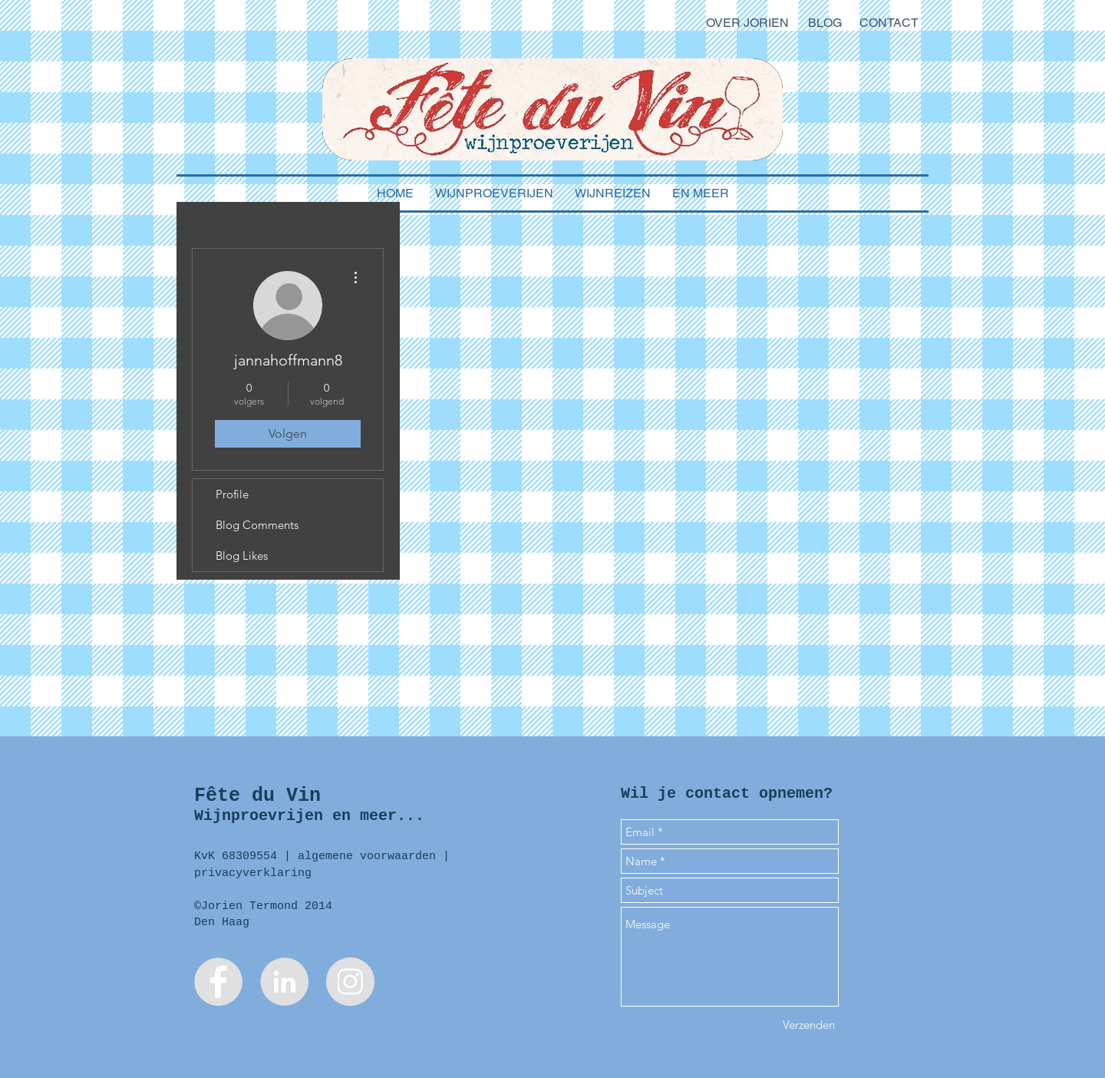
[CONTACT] (889, 23)
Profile (232, 494)
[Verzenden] (809, 1025)
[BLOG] (825, 23)
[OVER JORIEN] (747, 23)
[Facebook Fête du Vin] (218, 981)
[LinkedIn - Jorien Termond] (284, 981)
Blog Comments (257, 525)
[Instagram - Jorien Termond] (350, 981)
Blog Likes (242, 555)
